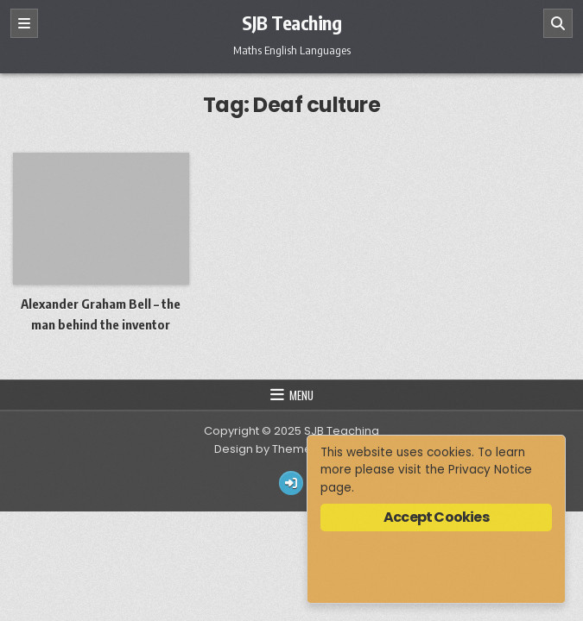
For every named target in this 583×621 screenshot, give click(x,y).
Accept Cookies (436, 517)
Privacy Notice (490, 469)
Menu (301, 395)
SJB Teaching (291, 22)
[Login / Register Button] (291, 483)
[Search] (558, 23)
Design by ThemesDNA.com (292, 449)
